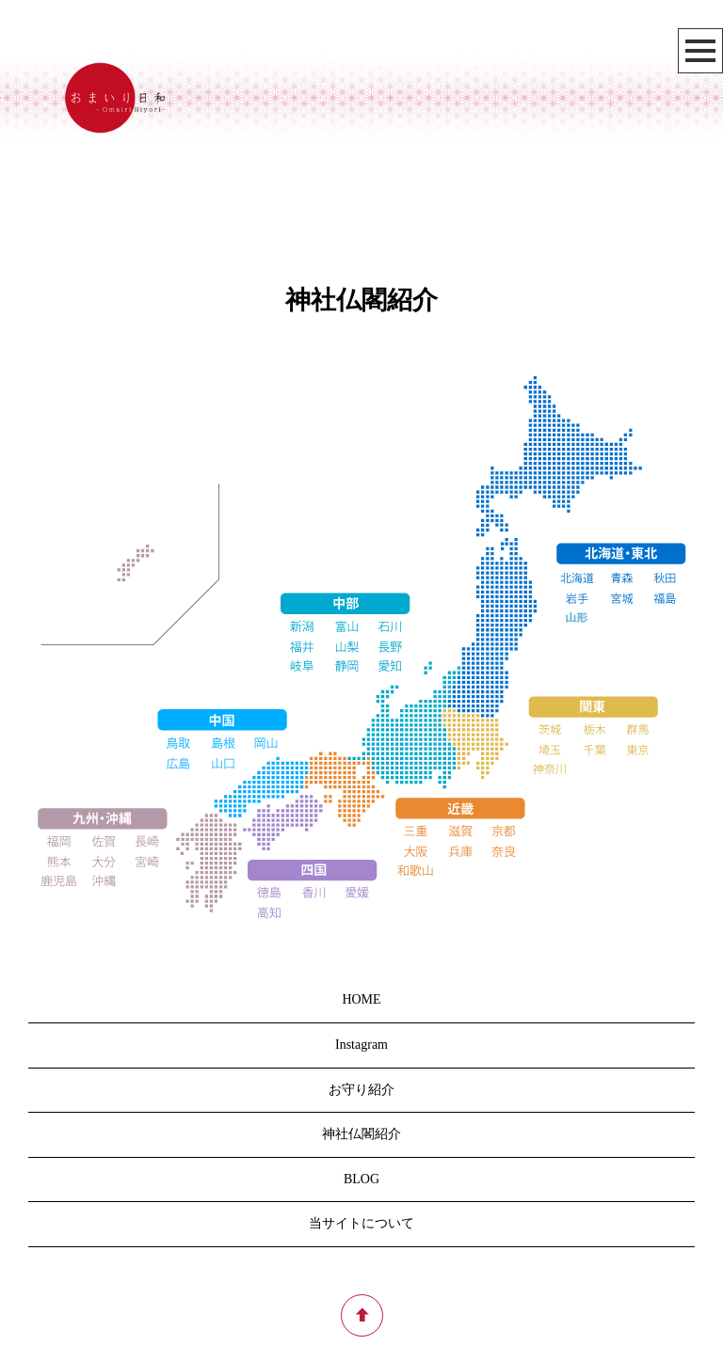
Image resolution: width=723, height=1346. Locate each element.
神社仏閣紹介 (361, 1134)
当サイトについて (361, 1223)
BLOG (361, 1179)
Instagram (361, 1044)
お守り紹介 (361, 1090)
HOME (361, 999)
